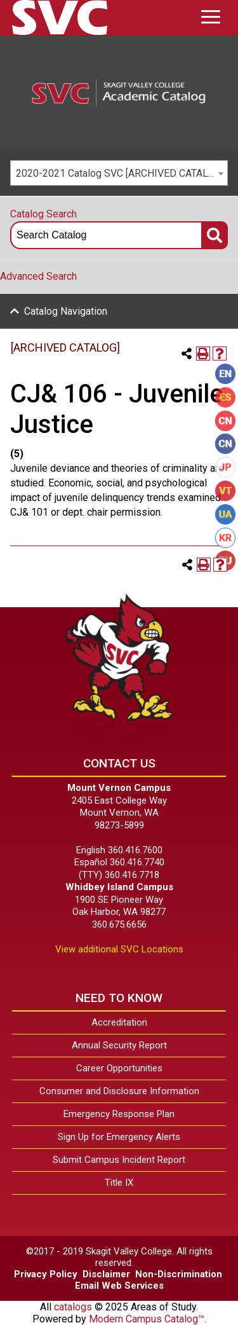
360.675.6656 (119, 924)
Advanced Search (38, 276)
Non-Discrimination (178, 1274)
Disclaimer (106, 1274)
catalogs (73, 1307)
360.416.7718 (132, 875)
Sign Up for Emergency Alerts (119, 1137)
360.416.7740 (137, 862)
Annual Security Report (119, 1045)
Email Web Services (119, 1285)
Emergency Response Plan (119, 1114)
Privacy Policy (45, 1274)
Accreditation (119, 1022)
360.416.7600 (135, 850)
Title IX (119, 1182)
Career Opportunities (119, 1068)
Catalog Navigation (65, 311)
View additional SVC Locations (119, 949)
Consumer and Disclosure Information (119, 1091)
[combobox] (119, 173)
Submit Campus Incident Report (119, 1159)
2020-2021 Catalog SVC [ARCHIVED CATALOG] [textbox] (119, 173)
